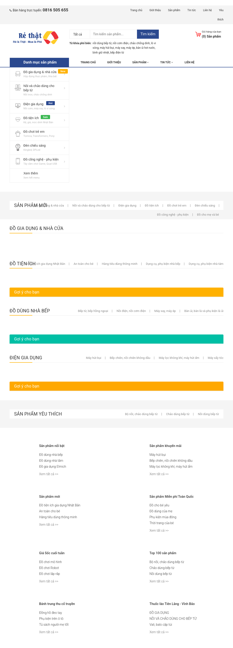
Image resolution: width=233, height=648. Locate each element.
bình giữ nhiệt (101, 52)
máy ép (130, 47)
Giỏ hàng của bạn (211, 31)
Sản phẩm (174, 10)
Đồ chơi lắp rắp (49, 574)
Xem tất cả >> (48, 474)
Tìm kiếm (147, 34)
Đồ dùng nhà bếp (51, 455)
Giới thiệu (155, 10)
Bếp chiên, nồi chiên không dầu (170, 460)
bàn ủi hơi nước (145, 47)
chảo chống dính (140, 43)
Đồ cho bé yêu (159, 505)
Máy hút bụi (157, 455)
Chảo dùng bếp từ (161, 568)
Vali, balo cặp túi (160, 624)
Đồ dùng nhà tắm (51, 460)
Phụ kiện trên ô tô (51, 618)
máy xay (120, 47)
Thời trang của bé (161, 523)
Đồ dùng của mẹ (160, 511)
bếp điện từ (117, 52)
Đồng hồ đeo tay (50, 613)
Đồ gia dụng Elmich (52, 466)
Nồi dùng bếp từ (160, 574)
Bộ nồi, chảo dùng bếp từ (166, 562)
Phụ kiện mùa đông (162, 517)
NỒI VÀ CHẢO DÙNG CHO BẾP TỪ (173, 618)
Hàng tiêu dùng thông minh (58, 517)
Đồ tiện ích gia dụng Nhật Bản (59, 505)
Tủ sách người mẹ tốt (54, 624)
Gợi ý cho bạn (26, 292)
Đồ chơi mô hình (50, 562)
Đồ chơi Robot (49, 568)
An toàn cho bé (49, 511)
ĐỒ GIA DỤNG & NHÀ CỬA (36, 228)
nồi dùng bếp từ (102, 43)
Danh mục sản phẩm (40, 62)
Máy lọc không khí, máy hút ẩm (170, 466)
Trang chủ (136, 10)
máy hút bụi (107, 47)
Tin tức (191, 10)
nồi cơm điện (121, 43)
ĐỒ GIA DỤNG (159, 613)
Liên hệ (207, 10)
